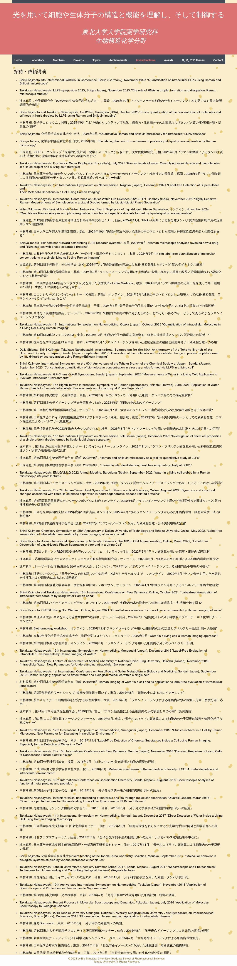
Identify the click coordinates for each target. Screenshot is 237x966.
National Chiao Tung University (139, 661)
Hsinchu (167, 661)
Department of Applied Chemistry (91, 661)
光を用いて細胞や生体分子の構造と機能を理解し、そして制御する (119, 15)
